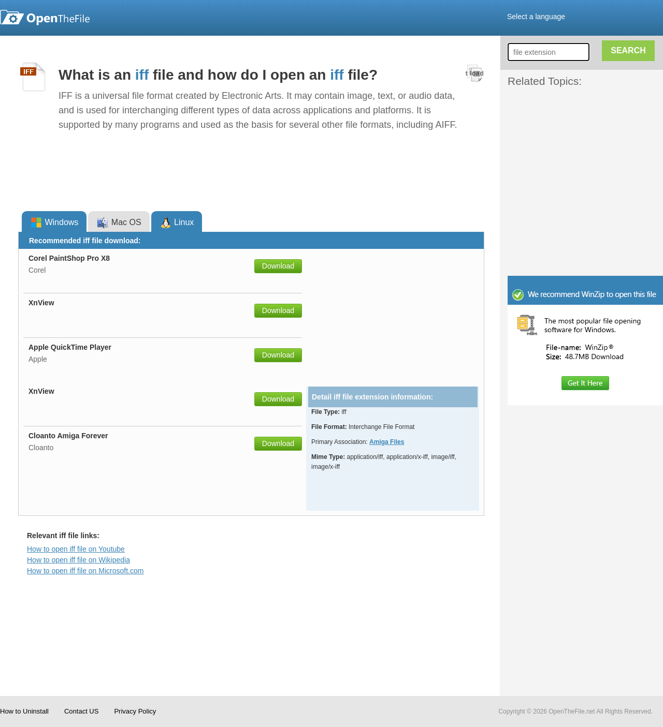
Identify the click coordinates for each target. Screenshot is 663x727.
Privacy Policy (135, 711)
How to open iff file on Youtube (76, 549)
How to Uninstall (24, 711)
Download (278, 266)
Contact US (81, 711)
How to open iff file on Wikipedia (78, 560)
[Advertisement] (570, 113)
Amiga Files (386, 442)
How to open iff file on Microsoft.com (85, 571)
